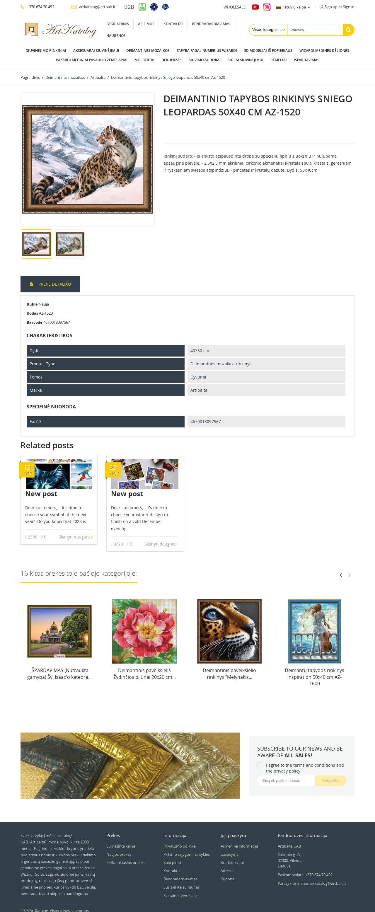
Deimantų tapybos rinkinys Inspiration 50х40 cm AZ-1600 (314, 672)
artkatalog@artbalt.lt (93, 6)
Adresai (227, 866)
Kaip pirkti (172, 857)
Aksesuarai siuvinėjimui (96, 50)
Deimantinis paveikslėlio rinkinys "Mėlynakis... (229, 668)
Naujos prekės (118, 849)
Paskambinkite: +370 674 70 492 (305, 870)
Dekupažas (171, 59)
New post (41, 489)
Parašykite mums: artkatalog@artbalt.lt (312, 878)
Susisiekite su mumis (181, 882)
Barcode (34, 317)
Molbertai (144, 59)
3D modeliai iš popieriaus (268, 50)
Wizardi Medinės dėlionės (324, 50)
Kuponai (228, 874)
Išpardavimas (306, 59)
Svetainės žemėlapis (180, 891)
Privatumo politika (179, 841)
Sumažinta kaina (120, 841)
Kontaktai (173, 23)
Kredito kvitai (232, 857)
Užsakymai (230, 849)
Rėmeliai (278, 59)
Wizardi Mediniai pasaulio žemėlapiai (91, 59)
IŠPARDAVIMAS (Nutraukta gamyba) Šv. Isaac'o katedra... (59, 668)
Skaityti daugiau (76, 532)
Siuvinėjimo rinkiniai (46, 50)
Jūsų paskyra (233, 830)
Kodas (32, 308)
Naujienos (116, 35)
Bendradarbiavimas (211, 23)
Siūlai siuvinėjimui (245, 59)
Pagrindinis (117, 23)
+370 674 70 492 (37, 6)
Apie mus (146, 23)
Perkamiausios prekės (125, 857)
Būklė (32, 299)
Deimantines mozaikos (148, 50)
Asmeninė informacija (239, 841)
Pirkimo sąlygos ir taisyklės (186, 849)
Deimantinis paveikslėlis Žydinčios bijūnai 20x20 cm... (144, 668)
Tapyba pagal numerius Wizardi (207, 50)
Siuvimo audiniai (205, 59)
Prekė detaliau (54, 279)
